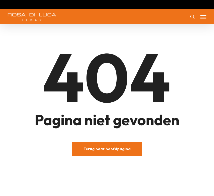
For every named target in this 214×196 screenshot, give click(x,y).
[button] (203, 17)
